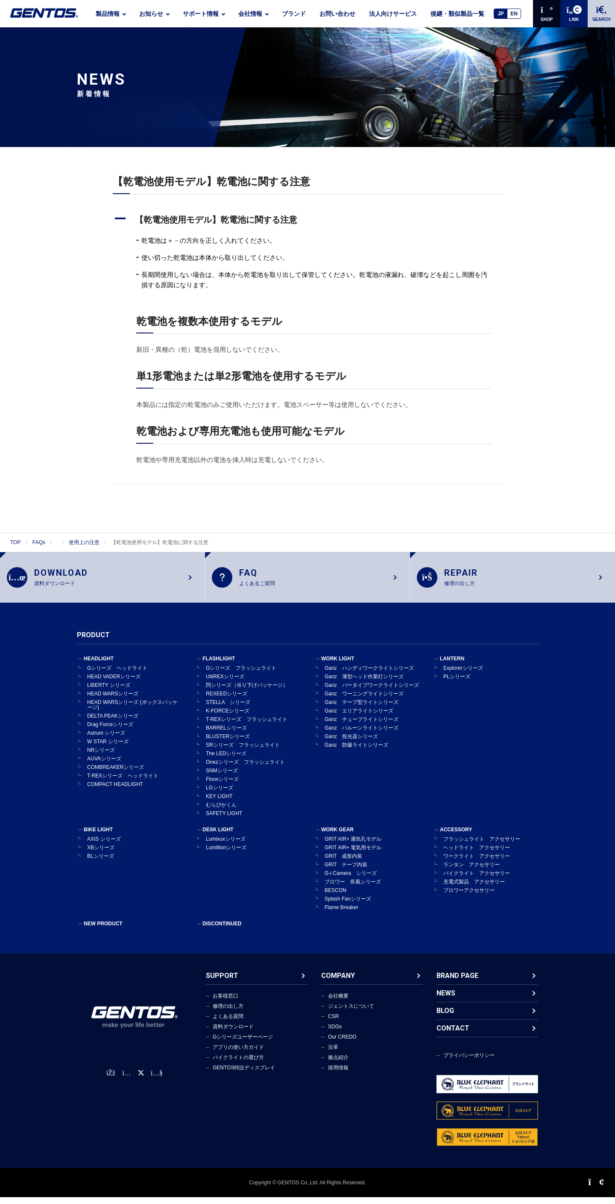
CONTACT (452, 1035)
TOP (15, 542)
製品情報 (108, 13)
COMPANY (338, 982)
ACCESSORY (456, 836)
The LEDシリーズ (226, 760)
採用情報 (338, 1074)
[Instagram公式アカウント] (126, 1079)
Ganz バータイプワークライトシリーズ (372, 692)
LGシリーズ (219, 795)
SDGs (335, 1033)
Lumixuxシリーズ (226, 846)
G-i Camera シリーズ (351, 880)
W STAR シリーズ (108, 748)
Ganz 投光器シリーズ (351, 743)
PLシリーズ (456, 683)
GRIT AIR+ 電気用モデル (353, 854)
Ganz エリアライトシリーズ (359, 718)
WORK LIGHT (337, 665)
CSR (333, 1023)
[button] (307, 220)
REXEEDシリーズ (226, 701)
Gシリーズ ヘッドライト (117, 675)
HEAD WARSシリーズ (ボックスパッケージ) (132, 711)
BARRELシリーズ (226, 735)
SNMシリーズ (222, 777)
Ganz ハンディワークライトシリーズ (369, 675)
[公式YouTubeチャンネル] (157, 1079)
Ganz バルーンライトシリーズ (361, 735)
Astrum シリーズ (106, 740)
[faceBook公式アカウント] (110, 1079)
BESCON (335, 897)
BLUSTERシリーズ (228, 743)
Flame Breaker (341, 914)
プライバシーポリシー (469, 1062)
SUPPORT (222, 982)
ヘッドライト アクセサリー (476, 854)
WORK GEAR (337, 836)
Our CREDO (342, 1044)
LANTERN (452, 665)
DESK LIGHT (218, 836)
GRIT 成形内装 (343, 863)
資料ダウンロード (233, 1033)
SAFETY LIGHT (224, 820)
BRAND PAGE (457, 982)
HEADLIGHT (99, 665)
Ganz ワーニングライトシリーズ (364, 701)
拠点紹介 (338, 1064)
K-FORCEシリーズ (227, 718)
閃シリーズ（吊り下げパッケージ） (247, 692)
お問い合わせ (337, 13)
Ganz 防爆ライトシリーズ (356, 752)
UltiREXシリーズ (225, 683)
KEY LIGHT (219, 803)
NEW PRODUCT (103, 930)
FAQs (38, 542)
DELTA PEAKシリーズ (112, 723)
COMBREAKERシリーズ (115, 774)
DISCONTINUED (221, 930)
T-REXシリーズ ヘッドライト (122, 783)
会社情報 (250, 13)
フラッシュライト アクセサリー (481, 846)
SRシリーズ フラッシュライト (243, 752)
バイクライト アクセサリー (476, 880)
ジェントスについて (351, 1013)
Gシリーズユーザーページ (243, 1044)
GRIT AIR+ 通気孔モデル (353, 846)
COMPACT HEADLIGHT (115, 791)
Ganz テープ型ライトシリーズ (361, 709)
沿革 (333, 1054)
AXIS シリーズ (104, 846)
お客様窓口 (225, 1003)
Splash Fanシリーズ (348, 906)
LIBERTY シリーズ (108, 692)
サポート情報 (201, 13)
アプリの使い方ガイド (238, 1054)
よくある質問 (228, 1023)
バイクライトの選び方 (238, 1064)
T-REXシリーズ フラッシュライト (246, 726)
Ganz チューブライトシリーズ (361, 726)
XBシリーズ (100, 854)
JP (501, 14)
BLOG (445, 1017)
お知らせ (151, 13)
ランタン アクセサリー (471, 871)
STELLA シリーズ (228, 709)
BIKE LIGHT (98, 836)
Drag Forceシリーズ (110, 731)
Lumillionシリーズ (226, 854)
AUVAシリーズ (104, 765)
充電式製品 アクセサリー (474, 889)
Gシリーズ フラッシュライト (241, 675)
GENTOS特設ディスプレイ (244, 1074)
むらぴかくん (221, 812)
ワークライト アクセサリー (476, 863)
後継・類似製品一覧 (457, 13)
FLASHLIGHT (218, 665)
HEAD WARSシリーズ (112, 701)
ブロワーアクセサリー (469, 897)
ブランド (294, 13)
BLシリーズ (100, 863)
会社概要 (338, 1003)
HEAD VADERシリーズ (114, 683)
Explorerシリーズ (463, 675)
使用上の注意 (84, 542)
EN (514, 14)
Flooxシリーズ (222, 786)
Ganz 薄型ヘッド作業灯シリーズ (364, 683)
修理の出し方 (228, 1013)
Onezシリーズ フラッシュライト (245, 769)
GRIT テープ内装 (346, 871)
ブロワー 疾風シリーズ (353, 889)
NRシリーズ (101, 757)
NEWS (445, 1000)
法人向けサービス (393, 13)
